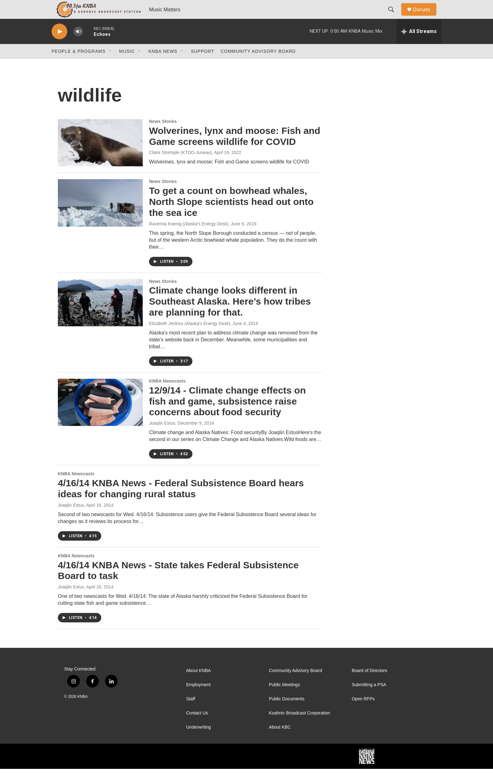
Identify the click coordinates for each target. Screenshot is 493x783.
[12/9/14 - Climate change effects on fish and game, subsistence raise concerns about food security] (100, 416)
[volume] (78, 46)
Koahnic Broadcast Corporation (299, 727)
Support (202, 65)
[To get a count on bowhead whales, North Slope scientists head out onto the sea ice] (100, 216)
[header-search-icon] (394, 16)
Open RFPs (363, 713)
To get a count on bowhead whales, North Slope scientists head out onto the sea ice (231, 216)
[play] (59, 45)
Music (127, 65)
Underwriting (198, 741)
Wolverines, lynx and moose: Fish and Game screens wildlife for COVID (234, 150)
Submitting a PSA (369, 699)
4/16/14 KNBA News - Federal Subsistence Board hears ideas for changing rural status (181, 502)
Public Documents (286, 713)
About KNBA (198, 684)
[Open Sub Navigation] (110, 65)
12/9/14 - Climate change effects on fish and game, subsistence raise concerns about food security (227, 415)
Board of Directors (369, 684)
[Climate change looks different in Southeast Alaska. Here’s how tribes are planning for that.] (100, 316)
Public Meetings (284, 699)
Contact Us (197, 727)
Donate (425, 16)
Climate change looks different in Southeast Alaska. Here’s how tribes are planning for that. (230, 315)
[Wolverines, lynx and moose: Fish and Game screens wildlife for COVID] (100, 156)
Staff (190, 713)
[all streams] (418, 45)
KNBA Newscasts (167, 395)
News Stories (163, 135)
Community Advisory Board (258, 65)
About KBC (280, 741)
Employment (198, 699)
